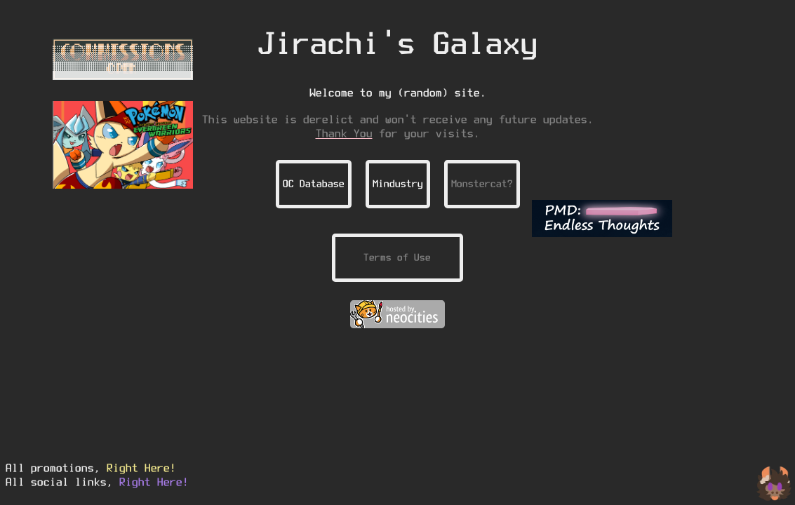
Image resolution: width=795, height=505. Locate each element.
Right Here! (141, 468)
